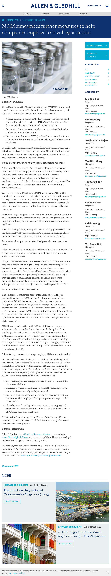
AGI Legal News (92, 76)
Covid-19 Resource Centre (37, 434)
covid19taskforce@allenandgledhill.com (41, 456)
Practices (27, 14)
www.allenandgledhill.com (15, 437)
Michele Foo (92, 99)
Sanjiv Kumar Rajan (96, 140)
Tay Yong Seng (93, 182)
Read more (12, 501)
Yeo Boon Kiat (93, 244)
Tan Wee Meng (93, 161)
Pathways (84, 14)
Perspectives (64, 14)
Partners (45, 14)
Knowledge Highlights (33, 20)
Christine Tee (93, 202)
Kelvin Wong (92, 223)
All (86, 70)
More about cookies (17, 573)
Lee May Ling (92, 119)
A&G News (90, 73)
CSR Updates (91, 79)
